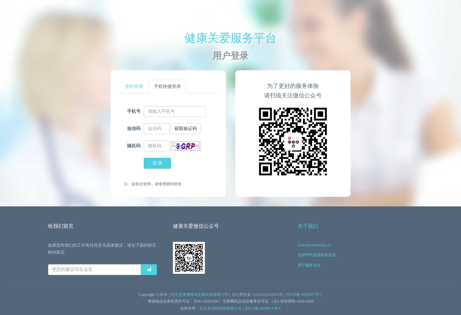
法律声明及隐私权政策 (317, 255)
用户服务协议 (309, 265)
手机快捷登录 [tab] (167, 86)
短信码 (134, 128)
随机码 (134, 145)
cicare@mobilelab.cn (314, 245)
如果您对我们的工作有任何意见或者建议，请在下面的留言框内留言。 (102, 249)
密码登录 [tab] (134, 86)
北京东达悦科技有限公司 (220, 308)
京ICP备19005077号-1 (304, 294)
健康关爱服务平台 (230, 38)
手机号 (134, 111)
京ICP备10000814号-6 (263, 308)
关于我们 (308, 226)
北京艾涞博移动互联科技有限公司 (199, 294)
